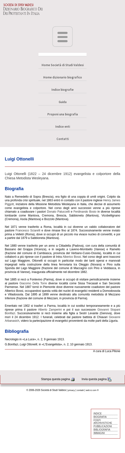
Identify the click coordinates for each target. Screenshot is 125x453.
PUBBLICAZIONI (103, 426)
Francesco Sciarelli (28, 230)
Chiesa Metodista (18, 178)
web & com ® (92, 390)
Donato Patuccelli (58, 211)
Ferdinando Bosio (85, 211)
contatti (80, 390)
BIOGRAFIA (100, 417)
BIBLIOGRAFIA (102, 429)
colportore (103, 174)
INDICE (98, 413)
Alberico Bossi (71, 256)
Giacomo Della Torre (33, 283)
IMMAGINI (99, 433)
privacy (71, 390)
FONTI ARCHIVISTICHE (103, 421)
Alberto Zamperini (50, 309)
